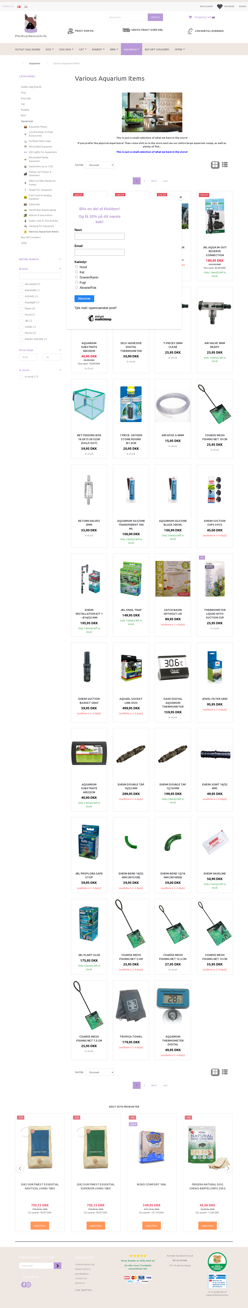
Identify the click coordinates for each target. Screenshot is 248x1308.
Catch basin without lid (173, 611)
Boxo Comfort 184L (151, 1184)
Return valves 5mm (89, 522)
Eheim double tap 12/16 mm (173, 786)
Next (154, 180)
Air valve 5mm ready (214, 345)
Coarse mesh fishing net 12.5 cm (172, 956)
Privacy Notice (83, 1269)
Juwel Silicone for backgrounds (131, 249)
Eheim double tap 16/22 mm (131, 786)
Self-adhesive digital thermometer (131, 347)
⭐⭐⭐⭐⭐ (138, 1255)
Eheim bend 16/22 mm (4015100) (131, 875)
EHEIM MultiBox (173, 247)
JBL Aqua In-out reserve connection (215, 251)
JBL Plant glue (89, 954)
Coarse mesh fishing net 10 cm (214, 437)
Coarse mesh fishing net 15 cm (214, 956)
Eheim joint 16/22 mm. (214, 786)
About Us (79, 1283)
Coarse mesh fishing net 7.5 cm (89, 1038)
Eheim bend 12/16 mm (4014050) (172, 875)
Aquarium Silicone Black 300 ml (173, 522)
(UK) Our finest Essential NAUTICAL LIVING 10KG (40, 1186)
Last (165, 180)
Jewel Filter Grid (215, 698)
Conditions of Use (85, 1265)
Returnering (82, 1274)
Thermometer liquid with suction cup (215, 613)
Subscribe (57, 1265)
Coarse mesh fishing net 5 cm (131, 956)
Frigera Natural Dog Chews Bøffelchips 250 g (207, 1186)
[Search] (155, 17)
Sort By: (79, 164)
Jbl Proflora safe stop (89, 875)
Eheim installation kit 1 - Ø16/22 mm (89, 613)
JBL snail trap (131, 609)
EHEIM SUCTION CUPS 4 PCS (214, 522)
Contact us (8, 6)
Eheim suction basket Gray (89, 700)
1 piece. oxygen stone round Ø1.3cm (131, 439)
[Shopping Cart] (201, 17)
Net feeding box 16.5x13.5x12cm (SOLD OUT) (89, 439)
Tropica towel (131, 1036)
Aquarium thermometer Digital (173, 1040)
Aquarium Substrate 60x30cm (89, 347)
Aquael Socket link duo (131, 700)
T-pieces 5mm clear (172, 345)
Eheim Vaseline (215, 873)
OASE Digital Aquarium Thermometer (173, 702)
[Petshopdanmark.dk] (31, 25)
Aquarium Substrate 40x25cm (89, 788)
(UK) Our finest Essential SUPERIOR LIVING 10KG (96, 1186)
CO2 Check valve (89, 247)
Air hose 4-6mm (173, 435)
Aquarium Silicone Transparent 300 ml (131, 524)
